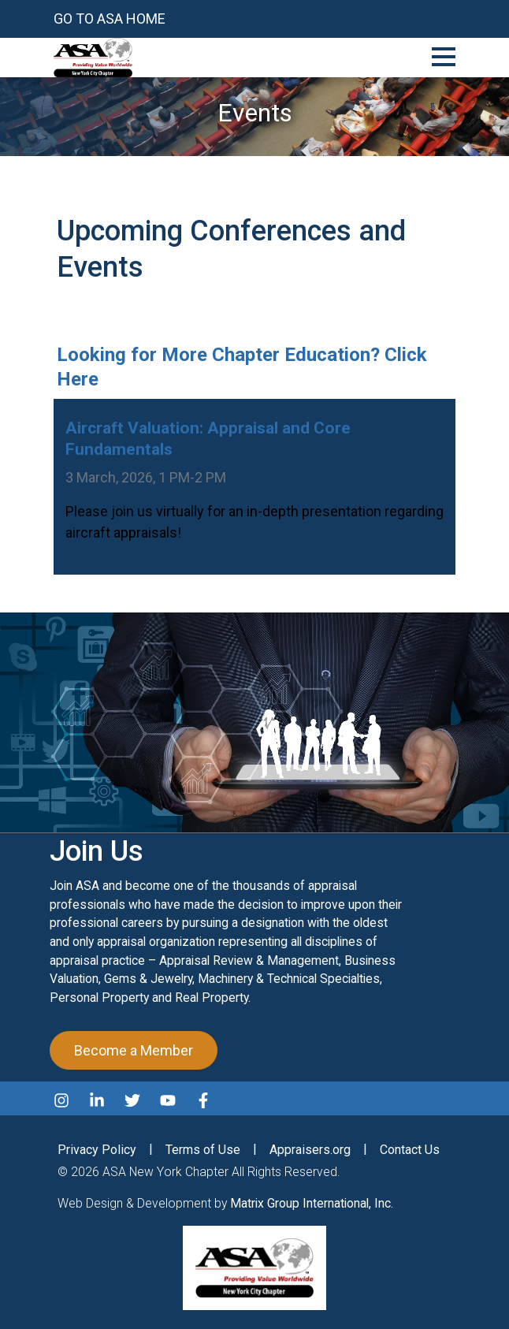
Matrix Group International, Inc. (311, 1203)
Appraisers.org (310, 1149)
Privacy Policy (97, 1149)
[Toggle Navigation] (443, 54)
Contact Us (410, 1149)
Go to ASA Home (109, 18)
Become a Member (133, 1050)
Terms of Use (202, 1149)
